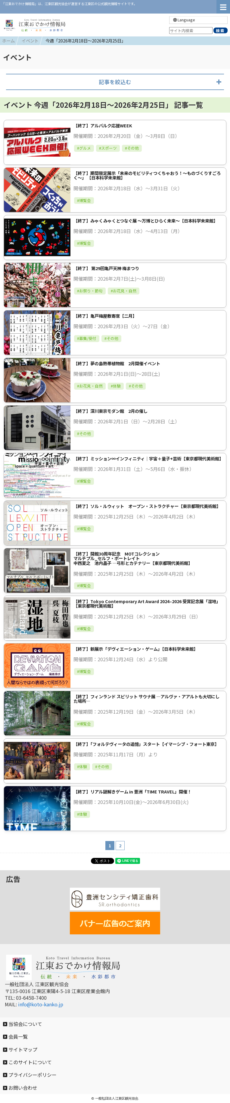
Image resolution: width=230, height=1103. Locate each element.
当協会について (22, 1023)
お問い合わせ (20, 1087)
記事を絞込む (115, 82)
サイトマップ (20, 1049)
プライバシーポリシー (30, 1074)
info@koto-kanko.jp (40, 1004)
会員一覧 (15, 1036)
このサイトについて (27, 1062)
